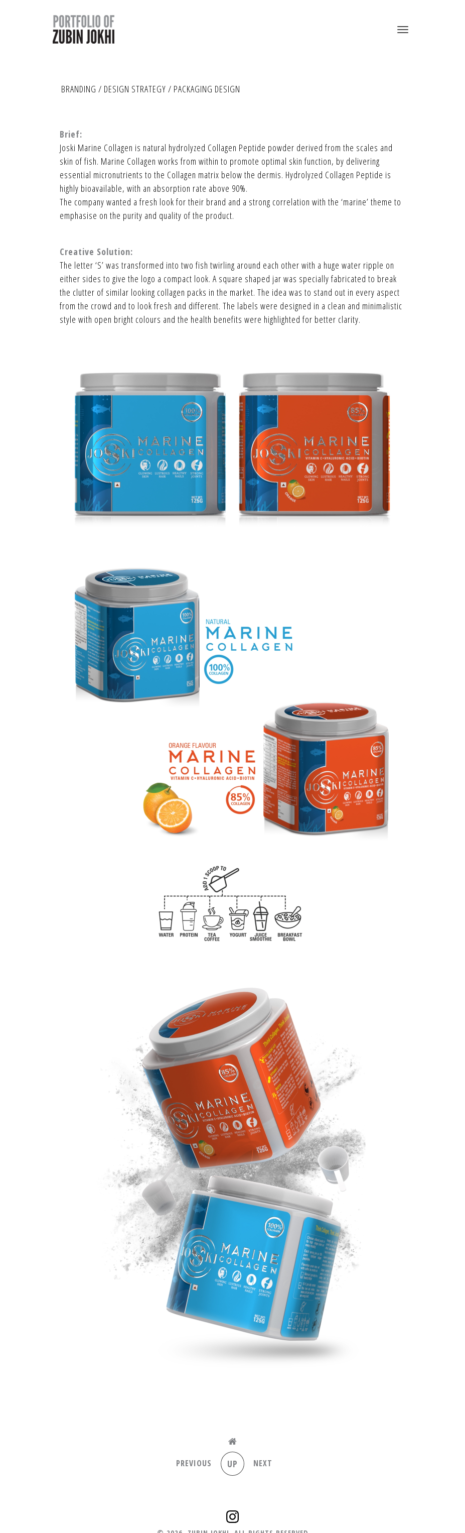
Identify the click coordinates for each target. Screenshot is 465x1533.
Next (262, 1463)
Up (232, 1464)
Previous (194, 1463)
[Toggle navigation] (402, 29)
